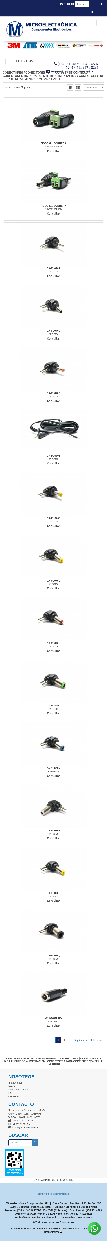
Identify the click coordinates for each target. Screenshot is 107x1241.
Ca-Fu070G (54, 580)
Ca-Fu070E (53, 455)
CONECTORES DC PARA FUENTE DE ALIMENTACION (40, 75)
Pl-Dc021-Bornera (53, 205)
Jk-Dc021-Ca (53, 1017)
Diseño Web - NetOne (20, 1228)
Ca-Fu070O (54, 893)
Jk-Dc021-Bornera (53, 143)
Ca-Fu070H (53, 643)
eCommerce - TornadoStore (47, 1228)
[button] (61, 4)
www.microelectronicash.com (74, 1217)
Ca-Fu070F (53, 518)
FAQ (11, 1093)
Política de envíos (18, 1089)
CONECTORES (13, 72)
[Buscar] (92, 12)
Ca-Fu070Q (54, 955)
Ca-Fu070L (53, 705)
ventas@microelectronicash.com (34, 1217)
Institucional (15, 1082)
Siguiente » (80, 1040)
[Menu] (100, 23)
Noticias (13, 1086)
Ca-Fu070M (53, 768)
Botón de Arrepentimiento (53, 1193)
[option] (12, 45)
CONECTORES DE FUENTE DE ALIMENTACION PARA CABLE (53, 77)
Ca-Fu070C (53, 330)
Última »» (96, 1040)
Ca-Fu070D (53, 393)
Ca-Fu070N (53, 830)
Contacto (13, 1096)
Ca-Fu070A (53, 268)
